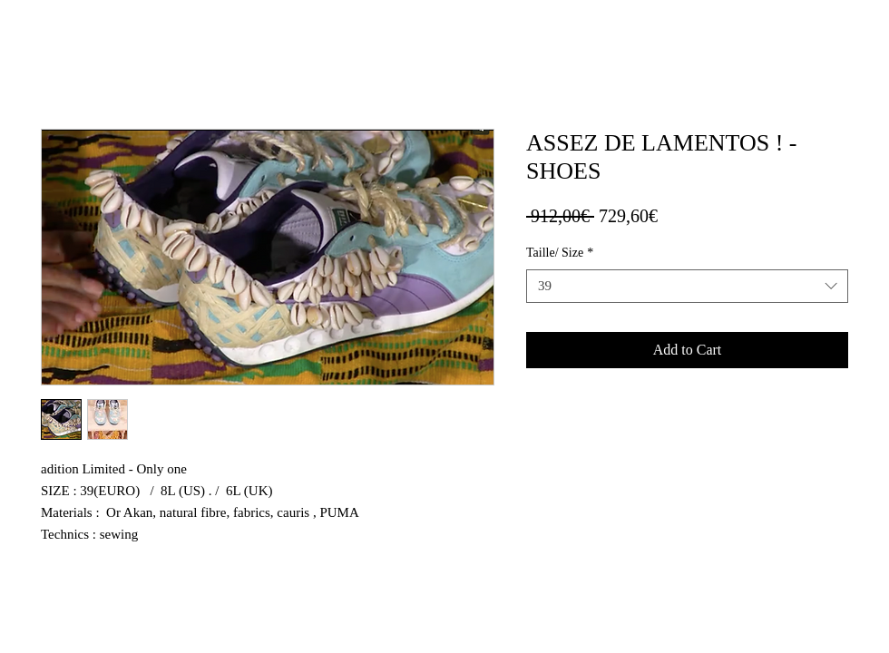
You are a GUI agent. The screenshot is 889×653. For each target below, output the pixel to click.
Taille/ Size (559, 252)
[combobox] (687, 286)
